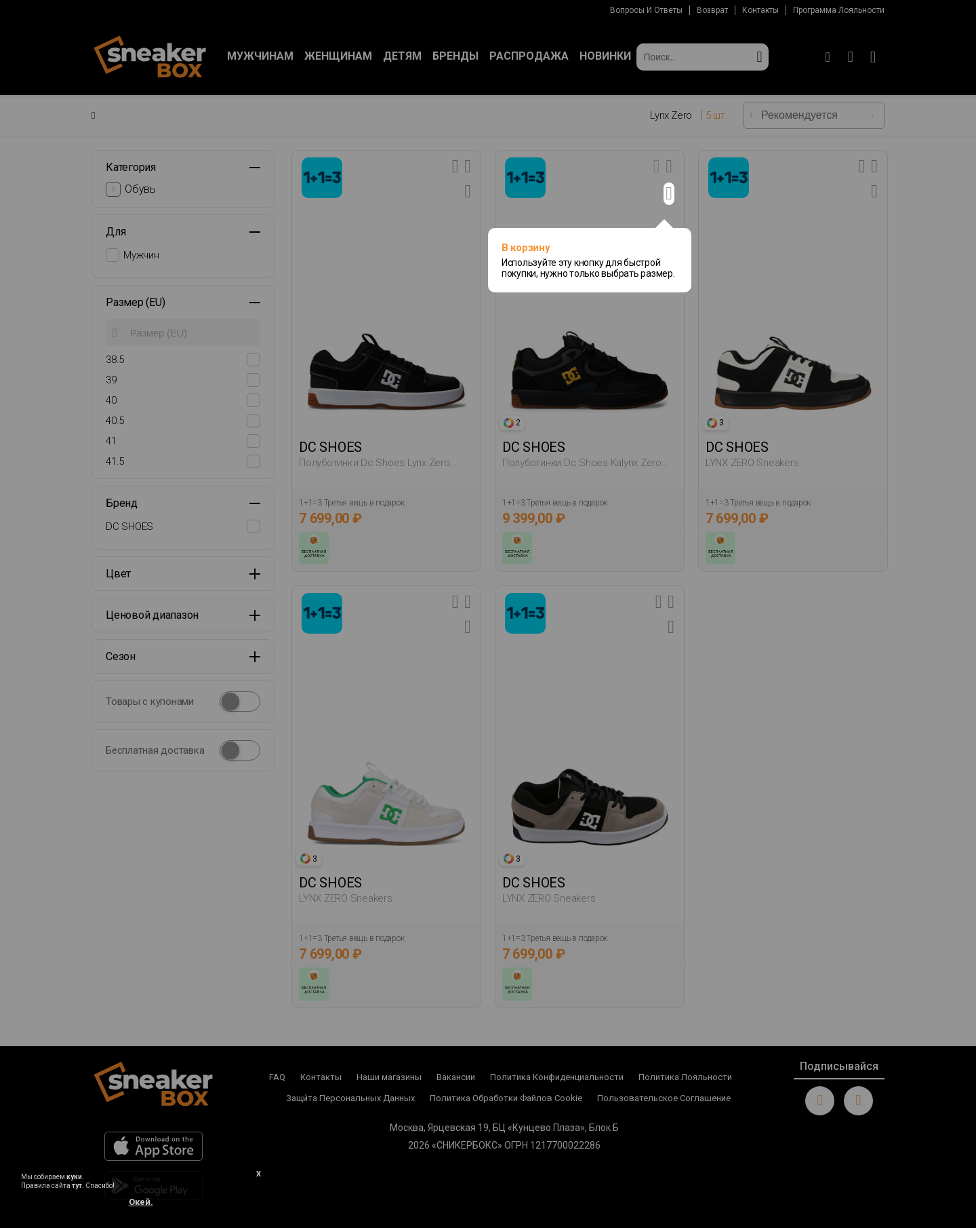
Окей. (141, 1202)
